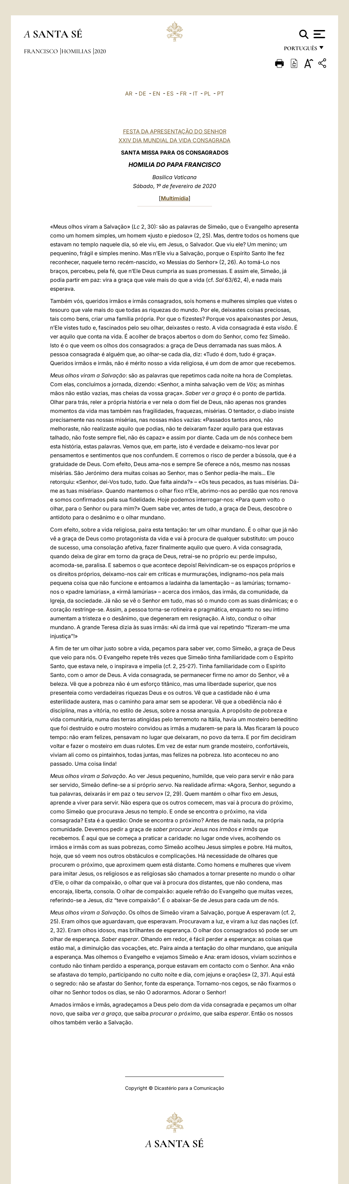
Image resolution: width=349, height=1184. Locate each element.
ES (170, 93)
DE (142, 93)
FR (183, 93)
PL (207, 93)
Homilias (76, 51)
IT (195, 93)
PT (220, 93)
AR (128, 93)
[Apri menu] (318, 34)
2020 (100, 51)
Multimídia (174, 198)
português (300, 50)
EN (156, 93)
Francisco (41, 51)
